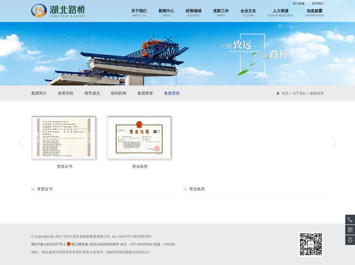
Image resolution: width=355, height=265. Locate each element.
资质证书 (45, 189)
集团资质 (172, 93)
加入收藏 (299, 3)
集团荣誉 (145, 93)
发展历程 (65, 93)
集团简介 (39, 93)
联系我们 (318, 3)
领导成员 (92, 93)
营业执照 (197, 189)
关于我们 (299, 93)
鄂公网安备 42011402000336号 (92, 244)
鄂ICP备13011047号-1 (48, 244)
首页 (285, 93)
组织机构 (119, 93)
